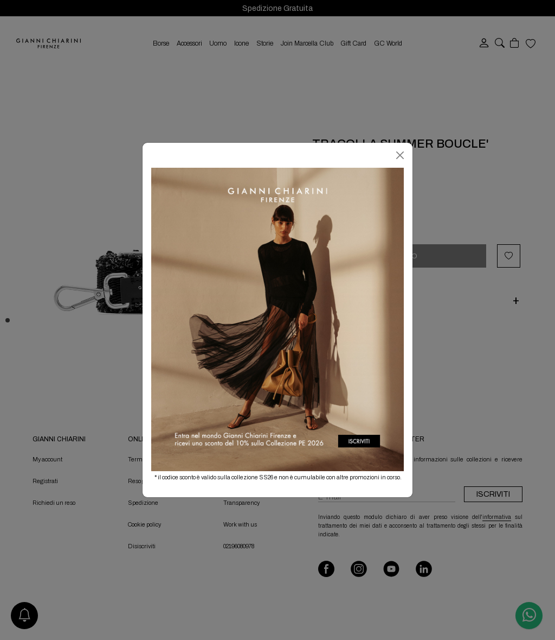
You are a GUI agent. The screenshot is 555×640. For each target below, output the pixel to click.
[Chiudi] (400, 155)
